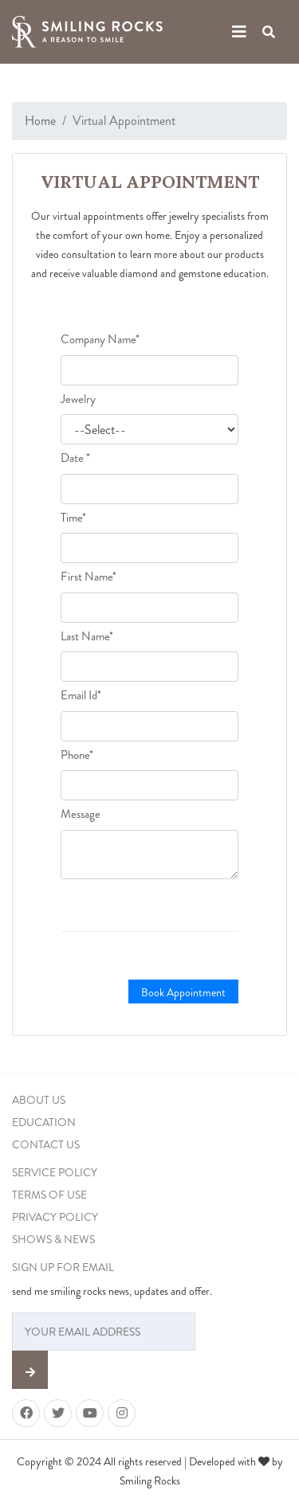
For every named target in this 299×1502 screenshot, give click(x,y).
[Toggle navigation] (239, 32)
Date (75, 458)
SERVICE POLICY (54, 1172)
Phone (77, 755)
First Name (88, 576)
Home (40, 120)
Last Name (87, 636)
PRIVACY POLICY (55, 1217)
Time (73, 517)
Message (80, 814)
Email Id (81, 695)
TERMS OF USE (49, 1195)
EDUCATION (44, 1122)
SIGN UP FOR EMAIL (63, 1267)
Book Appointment (183, 992)
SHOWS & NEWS (53, 1239)
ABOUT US (38, 1100)
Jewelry (78, 399)
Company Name (100, 339)
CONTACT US (46, 1144)
